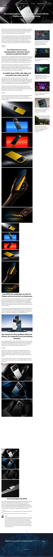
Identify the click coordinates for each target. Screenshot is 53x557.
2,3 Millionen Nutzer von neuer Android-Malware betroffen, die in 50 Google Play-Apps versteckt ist (42, 77)
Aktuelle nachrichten (25, 3)
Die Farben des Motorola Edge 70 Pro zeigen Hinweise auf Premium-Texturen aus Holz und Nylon (42, 110)
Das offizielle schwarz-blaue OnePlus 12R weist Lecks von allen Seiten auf (15, 513)
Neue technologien (40, 3)
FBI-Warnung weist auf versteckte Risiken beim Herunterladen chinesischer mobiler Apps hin (41, 43)
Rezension (33, 3)
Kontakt (49, 3)
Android (4, 510)
